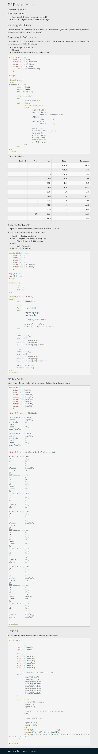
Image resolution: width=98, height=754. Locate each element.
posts (25, 751)
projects (34, 751)
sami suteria (13, 751)
